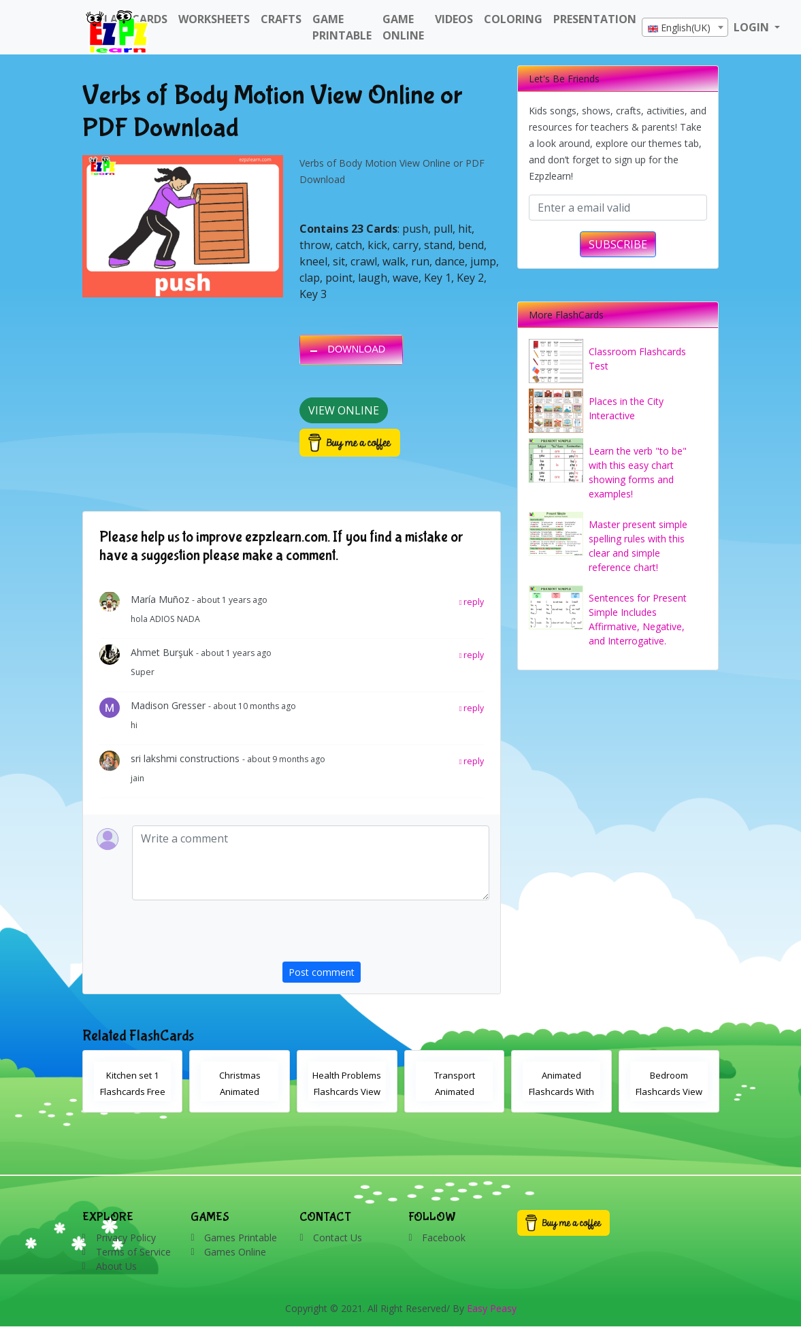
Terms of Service (133, 1251)
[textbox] (685, 27)
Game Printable (342, 27)
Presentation (594, 19)
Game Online (403, 27)
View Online (343, 410)
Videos (454, 19)
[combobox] (685, 27)
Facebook (443, 1237)
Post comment (322, 972)
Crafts (281, 19)
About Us (116, 1266)
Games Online (235, 1251)
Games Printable (240, 1237)
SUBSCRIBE (618, 244)
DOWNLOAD (356, 349)
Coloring (513, 19)
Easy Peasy (492, 1308)
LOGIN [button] (753, 27)
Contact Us (337, 1237)
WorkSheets (214, 19)
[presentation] (385, 935)
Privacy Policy (126, 1237)
